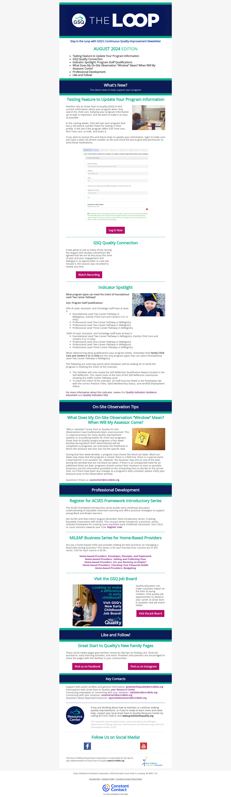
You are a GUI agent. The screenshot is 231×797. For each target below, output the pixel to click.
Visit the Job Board (150, 613)
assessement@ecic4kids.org (116, 695)
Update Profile (108, 779)
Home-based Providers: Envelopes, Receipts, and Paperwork (115, 556)
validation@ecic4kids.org (143, 692)
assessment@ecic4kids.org (104, 479)
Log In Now (115, 230)
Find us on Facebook (87, 666)
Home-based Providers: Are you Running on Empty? (115, 562)
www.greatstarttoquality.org (137, 715)
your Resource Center (123, 689)
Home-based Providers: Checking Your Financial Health (115, 565)
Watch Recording (89, 275)
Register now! (114, 527)
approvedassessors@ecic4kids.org (128, 697)
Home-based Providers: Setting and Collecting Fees (115, 559)
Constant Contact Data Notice (129, 779)
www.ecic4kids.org (115, 760)
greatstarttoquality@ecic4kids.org (144, 686)
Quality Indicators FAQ (95, 395)
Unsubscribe (94, 779)
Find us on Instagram (143, 666)
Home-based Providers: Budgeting (115, 568)
